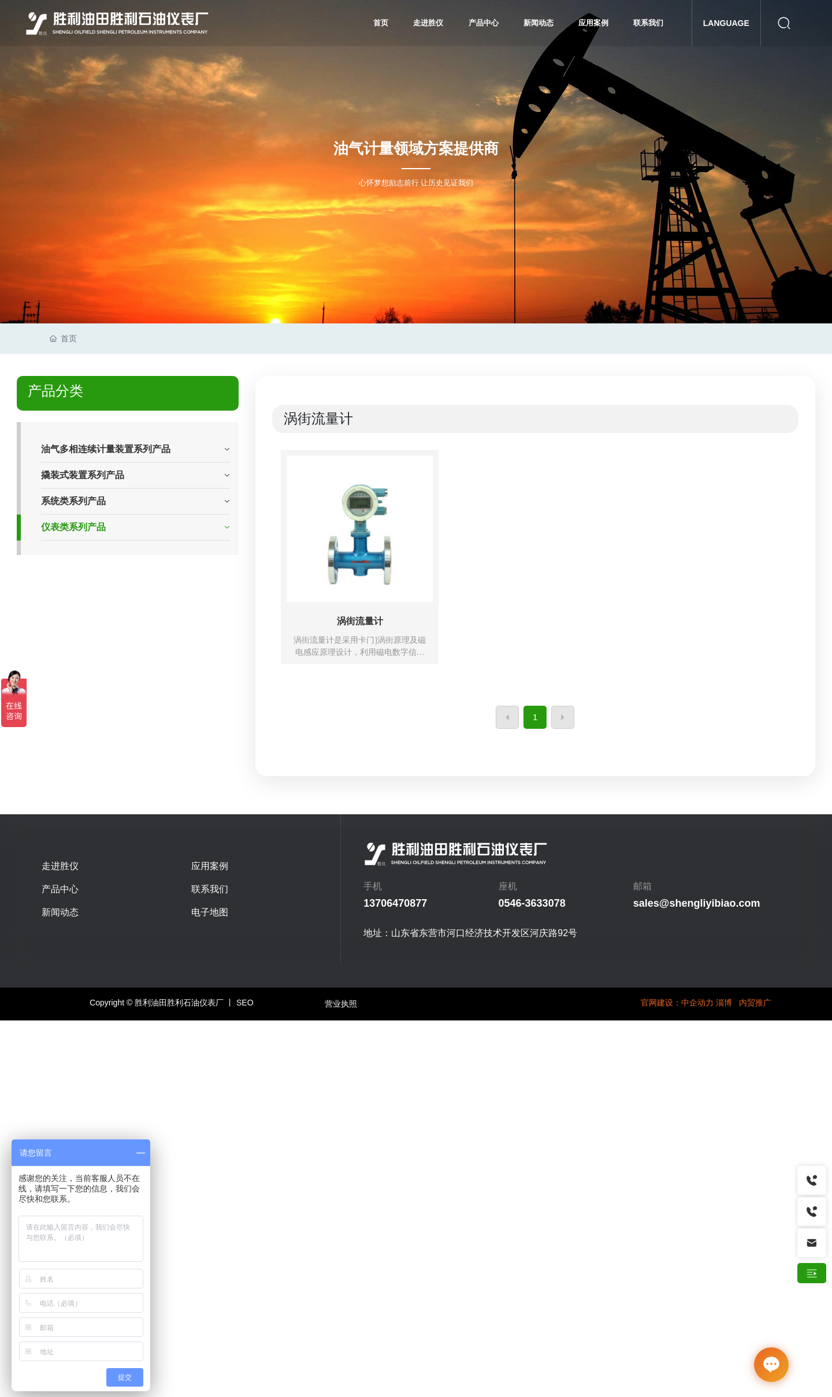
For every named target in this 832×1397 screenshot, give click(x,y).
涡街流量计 (360, 621)
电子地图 (209, 912)
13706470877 (395, 903)
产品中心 (60, 889)
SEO (245, 1002)
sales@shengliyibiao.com (696, 903)
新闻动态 (60, 912)
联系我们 (209, 889)
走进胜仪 (60, 866)
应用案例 (209, 866)
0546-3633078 (532, 903)
